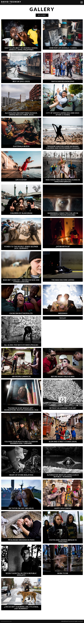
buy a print (42, 15)
